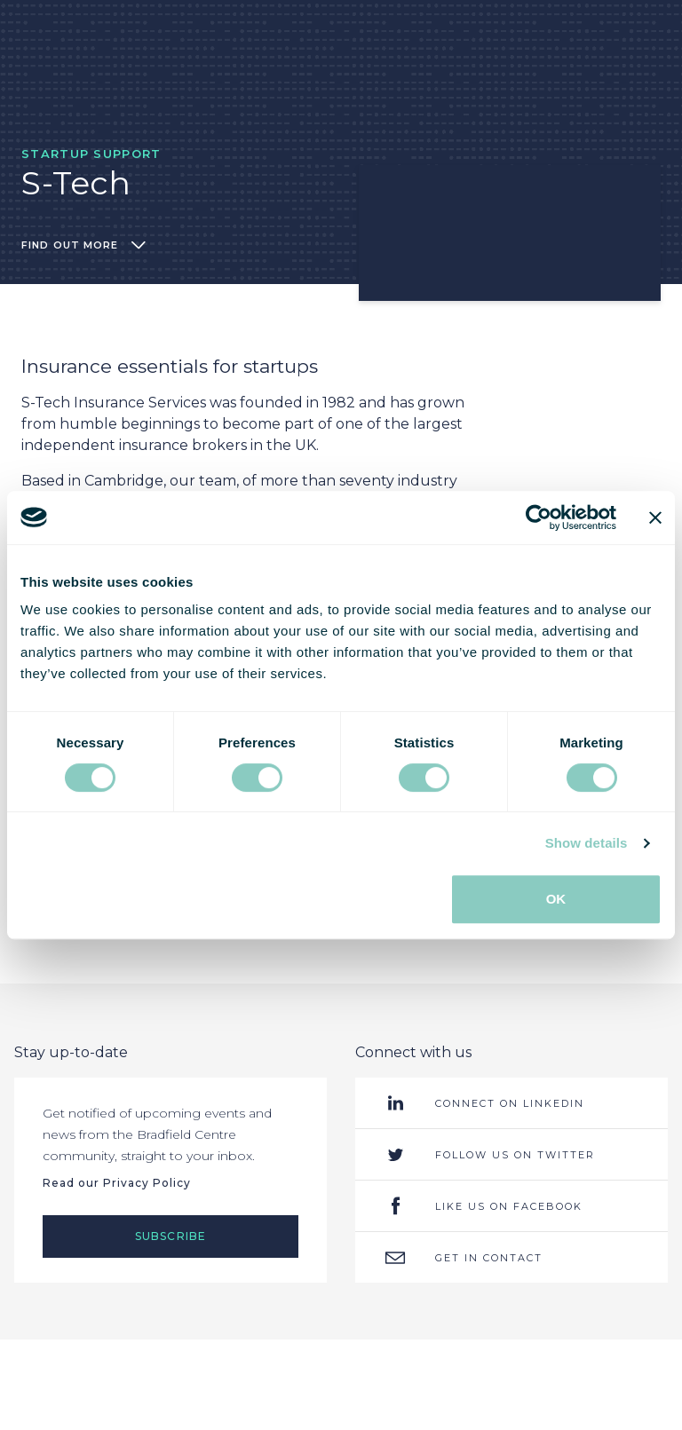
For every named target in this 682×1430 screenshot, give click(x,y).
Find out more (83, 245)
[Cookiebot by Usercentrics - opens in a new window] (538, 517)
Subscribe (171, 1236)
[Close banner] (655, 517)
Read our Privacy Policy (117, 1182)
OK (556, 898)
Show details (586, 842)
